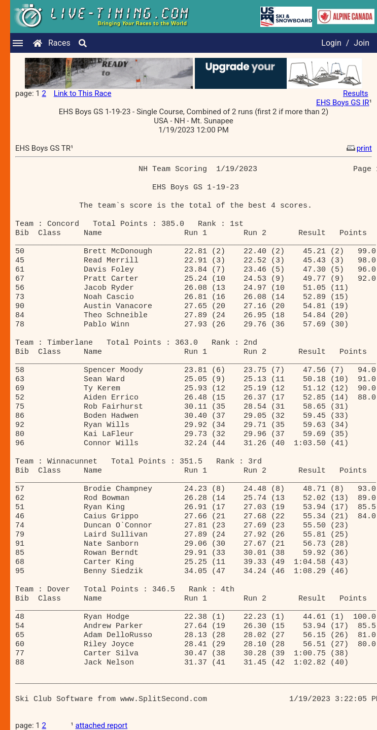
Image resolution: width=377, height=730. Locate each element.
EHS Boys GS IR (342, 102)
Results (355, 93)
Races (59, 43)
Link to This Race (83, 93)
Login (331, 43)
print (358, 148)
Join (361, 43)
